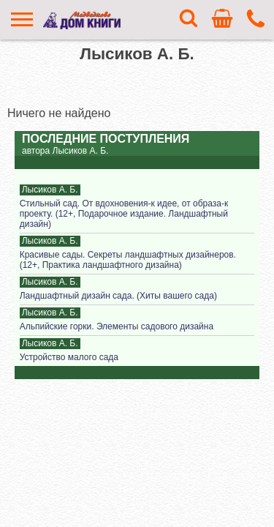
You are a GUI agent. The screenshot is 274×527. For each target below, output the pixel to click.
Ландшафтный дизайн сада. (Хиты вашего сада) (118, 296)
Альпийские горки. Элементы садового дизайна (116, 326)
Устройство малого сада (69, 357)
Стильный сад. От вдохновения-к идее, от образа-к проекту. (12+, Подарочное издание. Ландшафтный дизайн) (124, 213)
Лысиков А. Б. (50, 189)
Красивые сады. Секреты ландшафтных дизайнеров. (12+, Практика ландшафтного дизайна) (128, 260)
